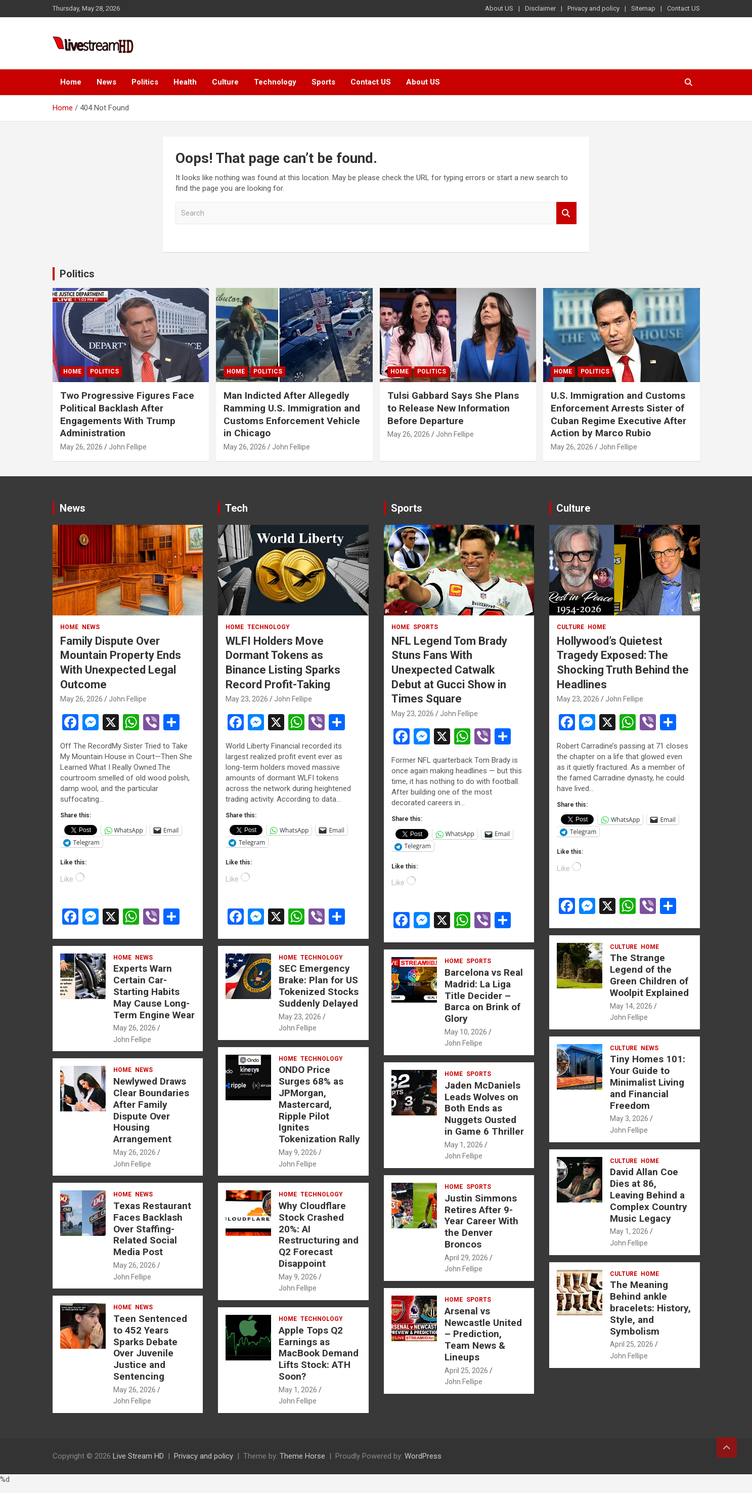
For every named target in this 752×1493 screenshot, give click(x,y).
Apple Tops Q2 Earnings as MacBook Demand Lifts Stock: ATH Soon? (319, 1353)
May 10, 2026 (466, 1032)
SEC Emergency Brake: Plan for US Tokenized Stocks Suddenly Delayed (319, 986)
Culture (225, 82)
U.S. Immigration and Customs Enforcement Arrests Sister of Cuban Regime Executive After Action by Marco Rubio (618, 414)
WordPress (423, 1456)
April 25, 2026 (466, 1370)
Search (566, 213)
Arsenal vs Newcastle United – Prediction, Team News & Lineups (483, 1334)
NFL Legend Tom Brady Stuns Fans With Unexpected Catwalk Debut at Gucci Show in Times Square (449, 670)
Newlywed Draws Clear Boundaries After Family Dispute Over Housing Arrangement (151, 1110)
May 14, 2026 (631, 1006)
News (106, 82)
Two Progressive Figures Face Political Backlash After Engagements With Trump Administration (127, 414)
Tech (236, 508)
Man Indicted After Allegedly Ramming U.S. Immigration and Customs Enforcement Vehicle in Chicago (292, 414)
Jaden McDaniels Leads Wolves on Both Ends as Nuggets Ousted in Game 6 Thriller (484, 1108)
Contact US (683, 8)
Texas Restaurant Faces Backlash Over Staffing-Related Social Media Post (152, 1229)
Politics (144, 82)
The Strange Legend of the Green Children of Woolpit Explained (649, 975)
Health (185, 82)
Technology (275, 82)
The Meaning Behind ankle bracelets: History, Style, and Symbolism (650, 1308)
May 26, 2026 (81, 447)
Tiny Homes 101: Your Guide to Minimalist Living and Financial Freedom (647, 1082)
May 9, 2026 (298, 1152)
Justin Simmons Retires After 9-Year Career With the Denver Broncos (481, 1221)
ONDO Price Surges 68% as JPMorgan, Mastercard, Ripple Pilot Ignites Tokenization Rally (319, 1104)
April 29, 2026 (466, 1258)
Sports (323, 82)
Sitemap (643, 8)
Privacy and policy (593, 8)
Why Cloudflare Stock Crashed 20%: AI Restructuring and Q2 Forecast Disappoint (319, 1234)
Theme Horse (302, 1456)
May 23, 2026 (247, 699)
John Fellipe (128, 447)
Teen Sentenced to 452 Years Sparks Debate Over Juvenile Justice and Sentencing (150, 1347)
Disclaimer (540, 8)
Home (70, 82)
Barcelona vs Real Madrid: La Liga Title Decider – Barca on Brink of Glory (484, 995)
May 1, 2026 (298, 1390)
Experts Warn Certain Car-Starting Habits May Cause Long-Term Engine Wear (154, 991)
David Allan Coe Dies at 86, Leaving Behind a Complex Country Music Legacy (648, 1195)
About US (499, 8)
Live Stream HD (138, 1456)
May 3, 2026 (629, 1118)
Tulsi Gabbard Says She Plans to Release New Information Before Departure (453, 408)
